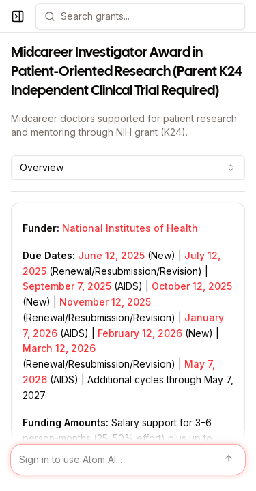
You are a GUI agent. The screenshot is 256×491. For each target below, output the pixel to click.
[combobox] (128, 167)
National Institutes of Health (130, 228)
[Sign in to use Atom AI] (128, 460)
